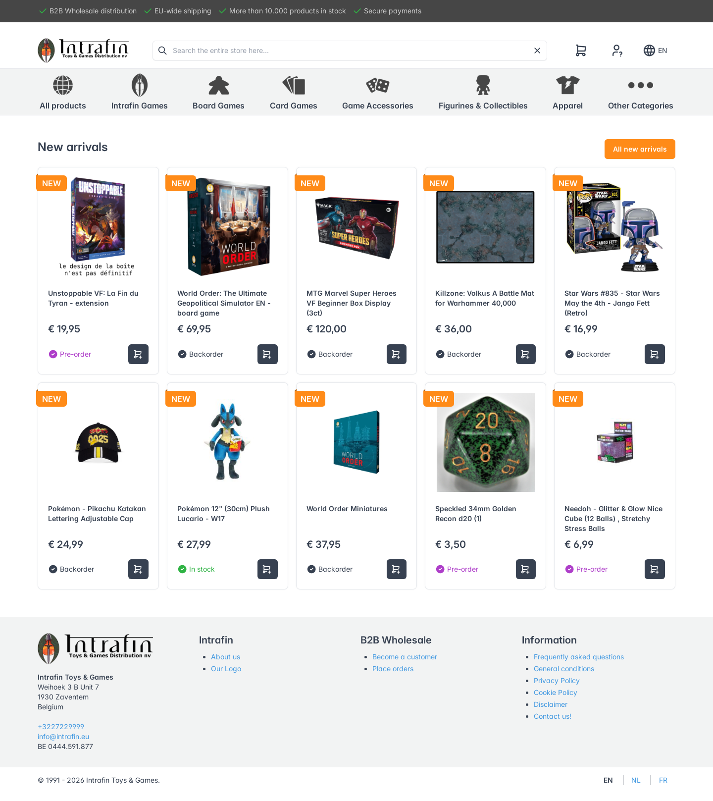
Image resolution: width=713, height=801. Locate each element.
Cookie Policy (555, 692)
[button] (139, 92)
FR (663, 780)
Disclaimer (550, 704)
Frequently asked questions (579, 656)
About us (225, 656)
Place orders (392, 668)
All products (63, 91)
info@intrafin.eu (63, 736)
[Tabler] (83, 50)
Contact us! (552, 716)
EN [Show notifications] (654, 50)
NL (636, 780)
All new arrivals (640, 149)
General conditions (564, 668)
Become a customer (404, 656)
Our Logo (226, 668)
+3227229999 (61, 726)
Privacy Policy (557, 680)
